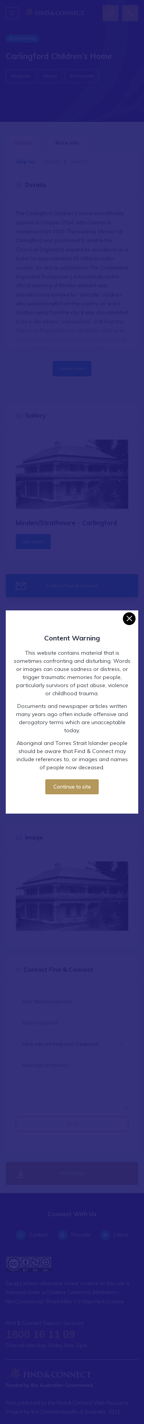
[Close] (129, 618)
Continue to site (72, 787)
